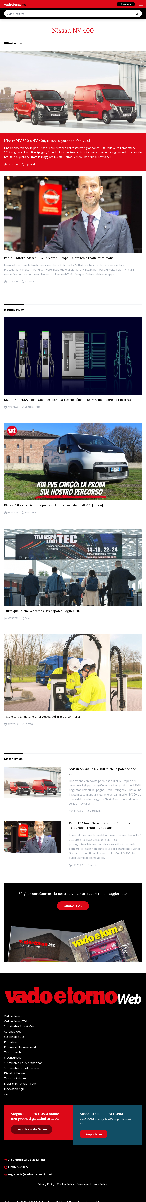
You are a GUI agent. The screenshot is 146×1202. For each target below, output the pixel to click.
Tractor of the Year (16, 1078)
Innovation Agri (14, 1089)
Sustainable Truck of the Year (23, 1063)
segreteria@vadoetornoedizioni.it (29, 1174)
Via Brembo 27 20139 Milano (24, 1160)
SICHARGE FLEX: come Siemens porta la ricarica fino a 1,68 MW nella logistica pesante (68, 400)
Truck (37, 407)
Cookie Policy (65, 1184)
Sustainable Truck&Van (19, 1026)
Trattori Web (12, 1052)
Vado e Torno (13, 1016)
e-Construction (13, 1057)
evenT (8, 1094)
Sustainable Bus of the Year (21, 1068)
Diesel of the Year (15, 1073)
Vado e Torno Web (16, 1021)
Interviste (29, 281)
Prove (28, 512)
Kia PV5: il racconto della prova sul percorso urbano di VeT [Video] (53, 505)
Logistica (29, 407)
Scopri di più (93, 1134)
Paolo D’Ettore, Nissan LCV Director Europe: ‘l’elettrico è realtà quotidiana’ (59, 258)
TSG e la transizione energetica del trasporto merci (42, 716)
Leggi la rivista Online (31, 1129)
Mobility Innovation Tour (20, 1084)
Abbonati (126, 4)
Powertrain (11, 1042)
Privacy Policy (45, 1184)
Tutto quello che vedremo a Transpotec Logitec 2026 (43, 611)
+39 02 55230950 (16, 1167)
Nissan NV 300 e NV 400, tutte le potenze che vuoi (47, 140)
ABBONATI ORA (73, 906)
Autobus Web (12, 1031)
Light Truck (30, 164)
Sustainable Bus (14, 1037)
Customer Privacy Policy (92, 1184)
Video (34, 512)
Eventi (28, 618)
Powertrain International (20, 1047)
